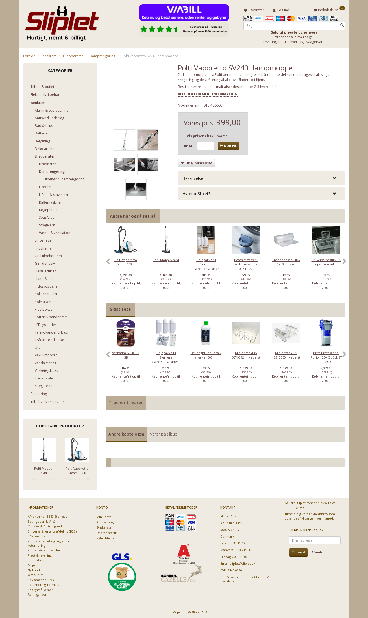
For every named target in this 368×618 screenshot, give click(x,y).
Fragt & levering (40, 554)
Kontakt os (35, 559)
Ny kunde (35, 569)
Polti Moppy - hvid (44, 469)
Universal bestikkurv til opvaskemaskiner (326, 261)
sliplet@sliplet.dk (242, 562)
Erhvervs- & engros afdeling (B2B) (52, 530)
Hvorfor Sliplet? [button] (196, 192)
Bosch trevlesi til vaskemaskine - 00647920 (246, 263)
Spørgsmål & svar (40, 588)
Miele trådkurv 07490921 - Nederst (246, 354)
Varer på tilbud (163, 433)
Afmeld (317, 551)
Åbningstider (37, 593)
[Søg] (342, 24)
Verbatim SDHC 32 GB (125, 354)
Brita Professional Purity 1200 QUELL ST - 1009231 (326, 356)
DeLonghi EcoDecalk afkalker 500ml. (206, 354)
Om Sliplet (35, 574)
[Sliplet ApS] (62, 22)
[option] (126, 263)
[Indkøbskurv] (329, 9)
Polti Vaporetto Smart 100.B (77, 469)
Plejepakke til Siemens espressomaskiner (206, 263)
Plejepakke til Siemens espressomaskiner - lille (166, 358)
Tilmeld (298, 551)
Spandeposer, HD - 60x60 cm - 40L (286, 261)
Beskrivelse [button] (192, 177)
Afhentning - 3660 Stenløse (47, 515)
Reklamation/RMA (41, 579)
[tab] (261, 177)
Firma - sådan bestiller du (46, 549)
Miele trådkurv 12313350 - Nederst (286, 354)
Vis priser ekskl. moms (207, 135)
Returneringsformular (44, 584)
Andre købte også (126, 433)
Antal (189, 145)
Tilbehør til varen (125, 401)
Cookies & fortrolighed (45, 525)
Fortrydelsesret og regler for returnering (49, 542)
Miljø (31, 564)
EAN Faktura (37, 535)
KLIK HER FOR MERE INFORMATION (208, 93)
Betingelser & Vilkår (42, 520)
